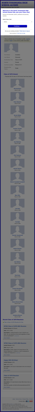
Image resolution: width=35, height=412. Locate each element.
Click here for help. (21, 33)
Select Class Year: (7, 19)
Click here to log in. (25, 31)
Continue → (17, 26)
